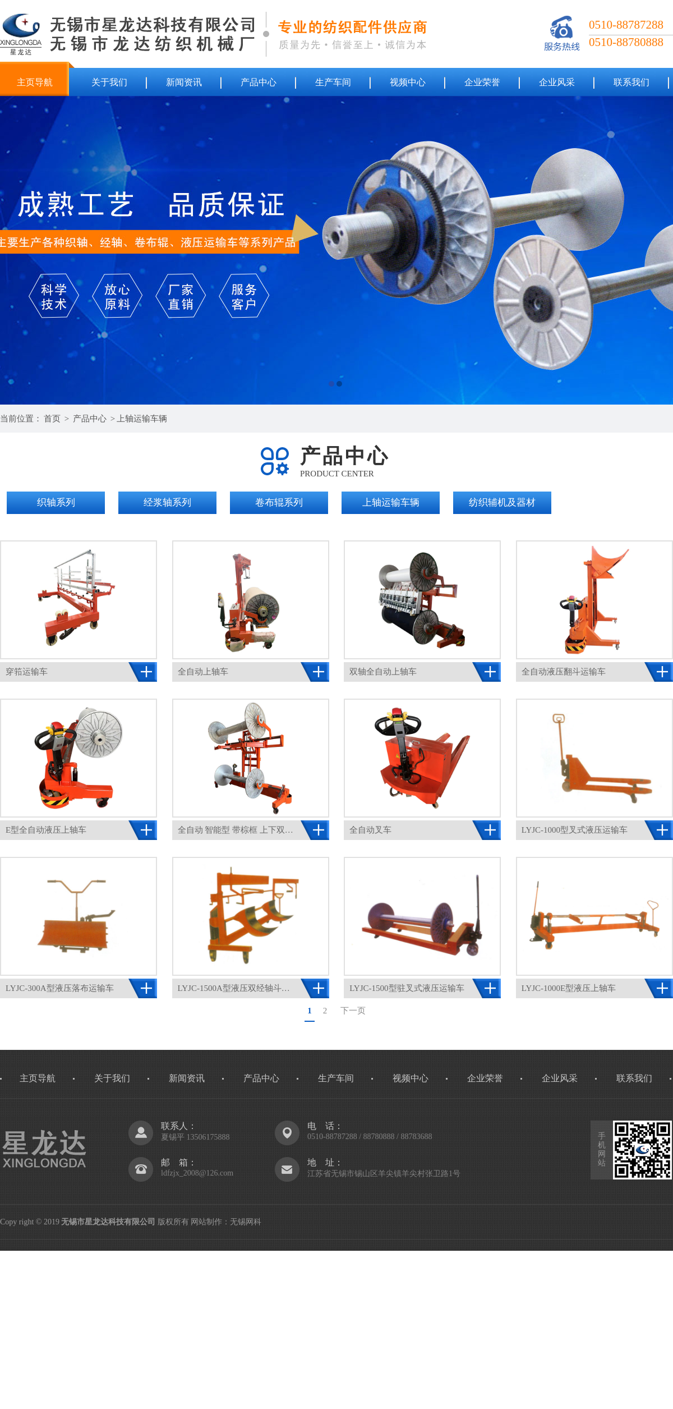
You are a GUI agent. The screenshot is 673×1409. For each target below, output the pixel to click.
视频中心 (408, 82)
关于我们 (109, 82)
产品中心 (258, 82)
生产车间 (333, 82)
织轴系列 (56, 502)
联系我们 (631, 82)
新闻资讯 (184, 82)
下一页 (353, 1010)
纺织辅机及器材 (502, 502)
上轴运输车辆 (142, 418)
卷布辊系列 (279, 502)
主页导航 (35, 82)
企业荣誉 (482, 82)
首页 (52, 418)
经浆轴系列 (167, 502)
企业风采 (557, 82)
